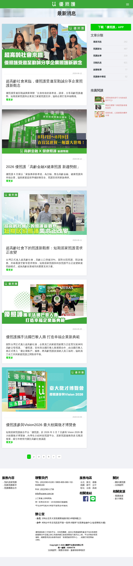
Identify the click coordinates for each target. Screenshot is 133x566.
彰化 (82, 497)
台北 (82, 491)
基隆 (94, 491)
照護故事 (97, 56)
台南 (88, 497)
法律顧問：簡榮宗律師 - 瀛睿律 (66, 559)
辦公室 (40, 523)
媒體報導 (97, 70)
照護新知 (97, 49)
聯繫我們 (41, 487)
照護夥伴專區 (99, 77)
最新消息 (97, 42)
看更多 (9, 99)
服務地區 (85, 487)
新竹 (88, 494)
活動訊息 (97, 63)
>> (62, 465)
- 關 (119, 491)
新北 (88, 491)
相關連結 (85, 502)
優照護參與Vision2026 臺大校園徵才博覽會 (43, 433)
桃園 (82, 494)
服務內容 (8, 487)
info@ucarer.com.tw (44, 502)
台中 (94, 494)
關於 (116, 487)
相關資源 (119, 500)
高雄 (94, 497)
